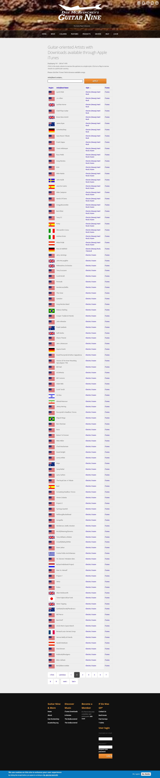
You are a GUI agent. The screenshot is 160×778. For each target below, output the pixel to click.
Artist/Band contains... (24, 62)
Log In (115, 33)
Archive (98, 33)
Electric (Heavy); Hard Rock (97, 77)
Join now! (93, 712)
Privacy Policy (106, 772)
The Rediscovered (55, 717)
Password (118, 739)
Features (74, 33)
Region (20, 73)
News (53, 33)
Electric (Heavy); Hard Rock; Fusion (100, 130)
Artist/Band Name (38, 73)
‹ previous (31, 683)
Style (91, 73)
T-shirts (116, 721)
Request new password (122, 745)
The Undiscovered (55, 721)
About (19, 713)
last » (105, 683)
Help (107, 33)
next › (96, 683)
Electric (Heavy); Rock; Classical (99, 228)
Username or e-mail (121, 731)
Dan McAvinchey (23, 717)
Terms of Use (92, 772)
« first (21, 683)
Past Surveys (118, 717)
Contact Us (117, 709)
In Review (52, 713)
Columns (63, 33)
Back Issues (118, 713)
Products (87, 33)
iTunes (132, 73)
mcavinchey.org (22, 721)
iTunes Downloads (55, 709)
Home (44, 33)
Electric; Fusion (93, 234)
